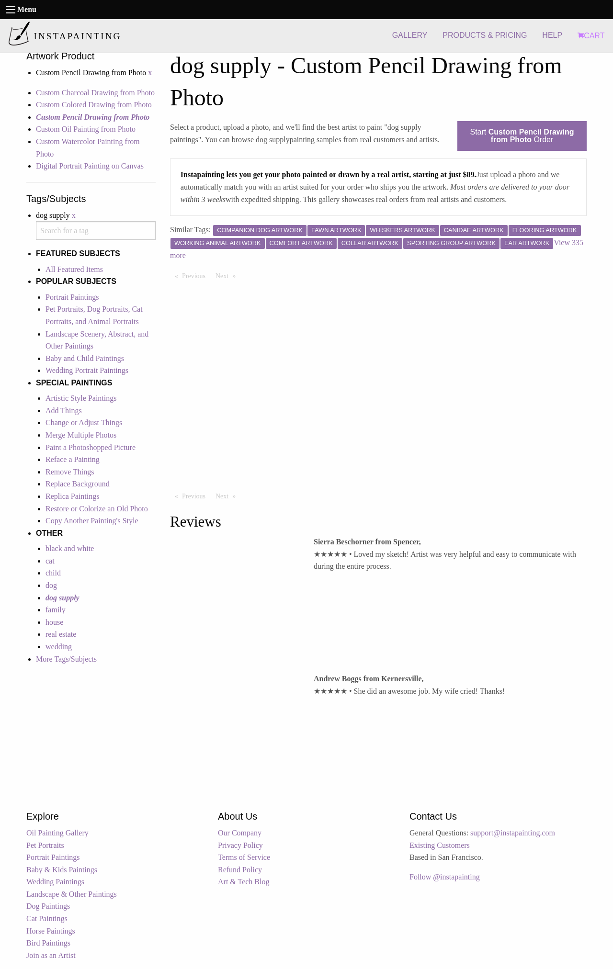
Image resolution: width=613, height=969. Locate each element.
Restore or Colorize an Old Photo (96, 509)
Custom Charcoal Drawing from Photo (95, 93)
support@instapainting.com (512, 833)
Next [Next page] (228, 275)
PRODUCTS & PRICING (485, 35)
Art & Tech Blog (243, 882)
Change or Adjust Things (83, 422)
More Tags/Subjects (66, 659)
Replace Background (77, 484)
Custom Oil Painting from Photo (86, 129)
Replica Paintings (72, 496)
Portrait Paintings (72, 297)
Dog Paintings (48, 906)
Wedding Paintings (55, 882)
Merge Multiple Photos (80, 435)
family (55, 610)
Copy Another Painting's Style (91, 521)
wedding (58, 646)
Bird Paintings (48, 943)
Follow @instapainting (444, 877)
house (54, 622)
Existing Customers (439, 845)
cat (50, 561)
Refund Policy (240, 870)
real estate (60, 634)
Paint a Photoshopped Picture (90, 447)
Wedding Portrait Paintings (86, 370)
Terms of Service (244, 857)
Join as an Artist (51, 955)
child (53, 573)
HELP (552, 35)
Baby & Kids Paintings (61, 870)
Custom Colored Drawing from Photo (94, 105)
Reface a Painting (72, 459)
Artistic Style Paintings (80, 398)
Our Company (239, 833)
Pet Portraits (45, 845)
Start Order (522, 136)
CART (591, 36)
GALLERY (410, 35)
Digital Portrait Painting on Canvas (90, 166)
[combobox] (96, 230)
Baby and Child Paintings (84, 358)
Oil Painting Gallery (57, 833)
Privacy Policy (240, 845)
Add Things (63, 410)
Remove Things (69, 472)
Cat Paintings (47, 918)
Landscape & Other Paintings (71, 894)
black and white (69, 548)
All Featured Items (74, 269)
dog (51, 585)
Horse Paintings (50, 931)
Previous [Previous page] (196, 275)
